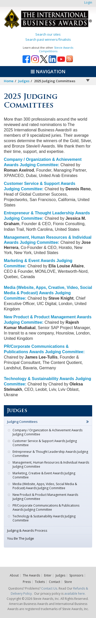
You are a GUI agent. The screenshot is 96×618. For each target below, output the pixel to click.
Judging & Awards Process (27, 530)
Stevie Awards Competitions (56, 49)
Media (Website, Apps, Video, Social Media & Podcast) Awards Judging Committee (45, 486)
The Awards (31, 575)
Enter (47, 575)
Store (68, 581)
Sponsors (76, 575)
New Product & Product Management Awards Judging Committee (45, 497)
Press (27, 581)
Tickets (40, 581)
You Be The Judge (20, 538)
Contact (54, 581)
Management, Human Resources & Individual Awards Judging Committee (51, 464)
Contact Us (49, 588)
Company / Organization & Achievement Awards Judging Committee (47, 432)
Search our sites (48, 34)
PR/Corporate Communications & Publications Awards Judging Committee (46, 507)
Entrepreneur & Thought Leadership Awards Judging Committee (50, 453)
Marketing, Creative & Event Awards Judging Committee (44, 475)
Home (9, 81)
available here (74, 593)
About (14, 575)
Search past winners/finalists (48, 39)
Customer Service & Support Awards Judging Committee (45, 443)
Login (88, 2)
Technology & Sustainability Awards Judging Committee (44, 518)
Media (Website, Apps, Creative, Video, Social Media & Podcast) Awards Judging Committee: (48, 292)
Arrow (88, 80)
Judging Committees (22, 421)
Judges (23, 81)
